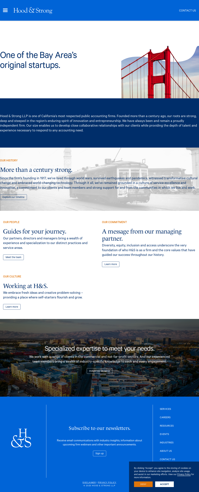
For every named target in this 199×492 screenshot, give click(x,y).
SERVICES (165, 408)
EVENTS (164, 434)
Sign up (99, 453)
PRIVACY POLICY (107, 482)
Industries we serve (99, 370)
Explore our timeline (13, 197)
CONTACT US (167, 459)
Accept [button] (164, 484)
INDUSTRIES (167, 442)
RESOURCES (167, 425)
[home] (32, 10)
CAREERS (165, 417)
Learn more (110, 264)
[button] (5, 10)
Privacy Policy (184, 474)
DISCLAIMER (89, 482)
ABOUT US (166, 450)
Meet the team (13, 257)
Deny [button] (143, 484)
